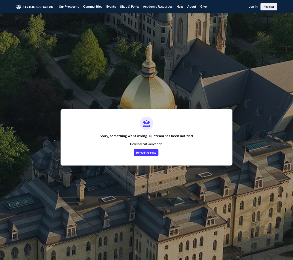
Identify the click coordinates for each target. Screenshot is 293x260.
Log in (253, 6)
